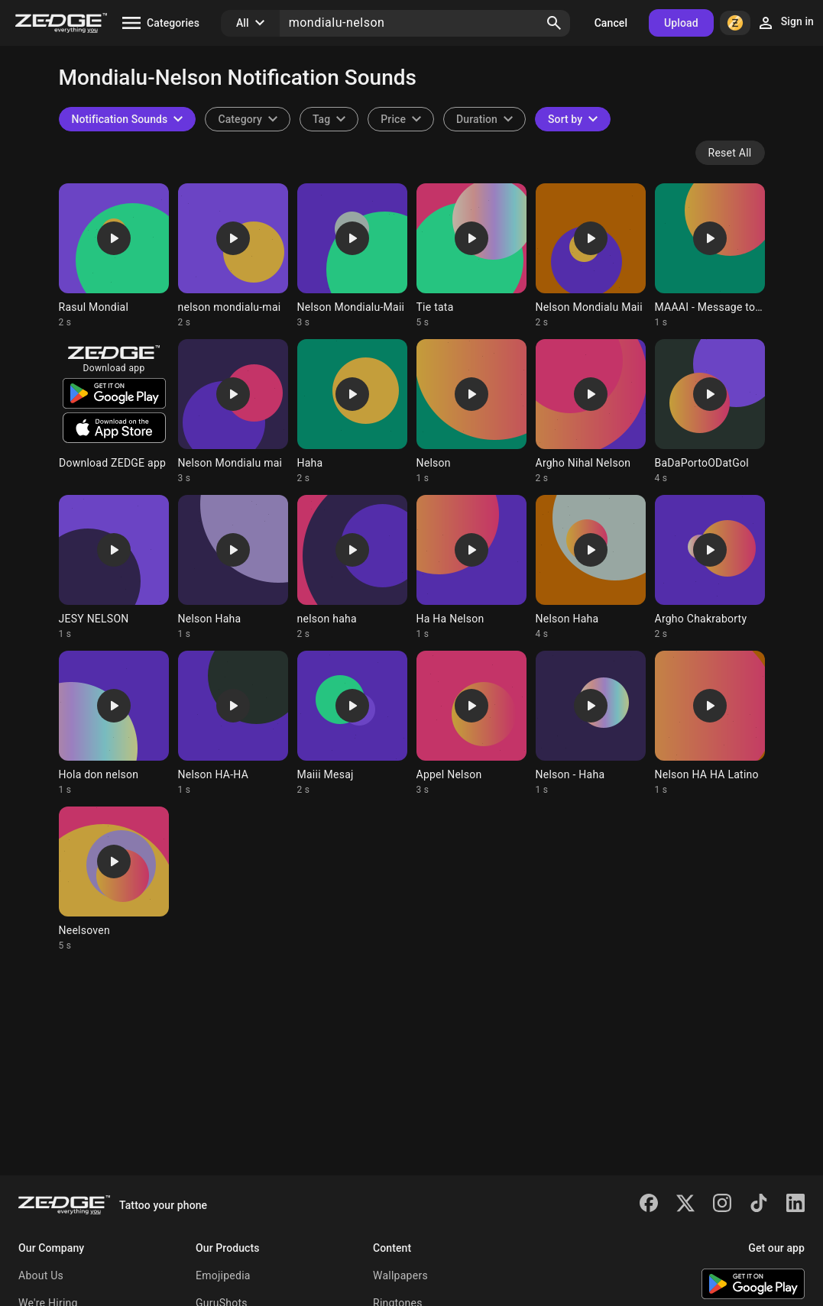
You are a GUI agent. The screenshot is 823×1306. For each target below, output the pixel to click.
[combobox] (329, 119)
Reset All (730, 153)
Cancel (611, 23)
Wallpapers (400, 1275)
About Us (40, 1275)
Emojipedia (223, 1275)
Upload (681, 23)
